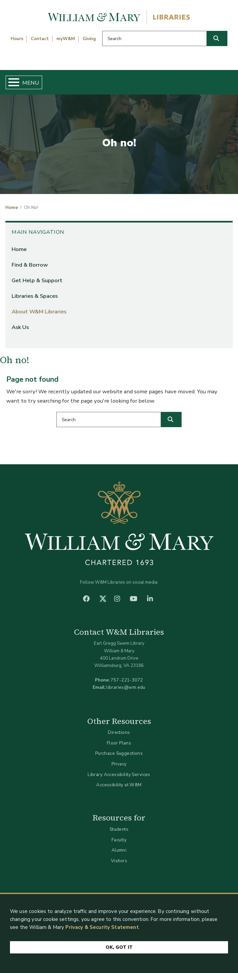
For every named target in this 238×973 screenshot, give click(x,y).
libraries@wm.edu (125, 687)
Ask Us (20, 327)
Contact (40, 39)
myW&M (65, 39)
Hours (17, 39)
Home (11, 208)
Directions (119, 732)
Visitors (119, 861)
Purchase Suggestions (119, 753)
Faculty (119, 840)
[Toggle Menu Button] (11, 82)
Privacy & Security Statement (101, 927)
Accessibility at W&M (118, 785)
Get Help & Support (37, 280)
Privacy (119, 764)
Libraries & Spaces (35, 296)
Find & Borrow (30, 265)
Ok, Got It (119, 947)
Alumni (119, 850)
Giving (89, 39)
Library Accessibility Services (119, 774)
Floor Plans (119, 743)
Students (119, 829)
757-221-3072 (127, 680)
